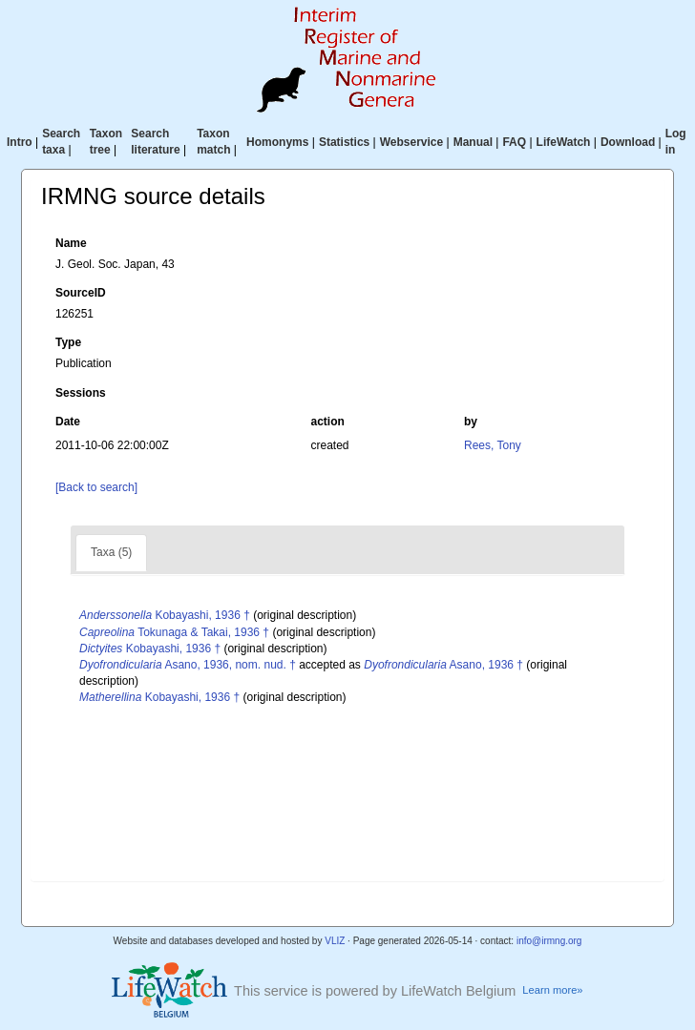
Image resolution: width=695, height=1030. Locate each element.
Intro (19, 142)
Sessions (80, 393)
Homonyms (277, 142)
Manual (473, 142)
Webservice (412, 142)
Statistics (344, 142)
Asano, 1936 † (443, 664)
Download (627, 142)
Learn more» (552, 990)
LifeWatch (564, 142)
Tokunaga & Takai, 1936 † (174, 632)
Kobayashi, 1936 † (164, 615)
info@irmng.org (549, 941)
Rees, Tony (492, 445)
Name (71, 243)
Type (68, 342)
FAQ (514, 142)
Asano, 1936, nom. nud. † (187, 664)
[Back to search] (96, 487)
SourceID (80, 292)
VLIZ (335, 941)
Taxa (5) (111, 552)
